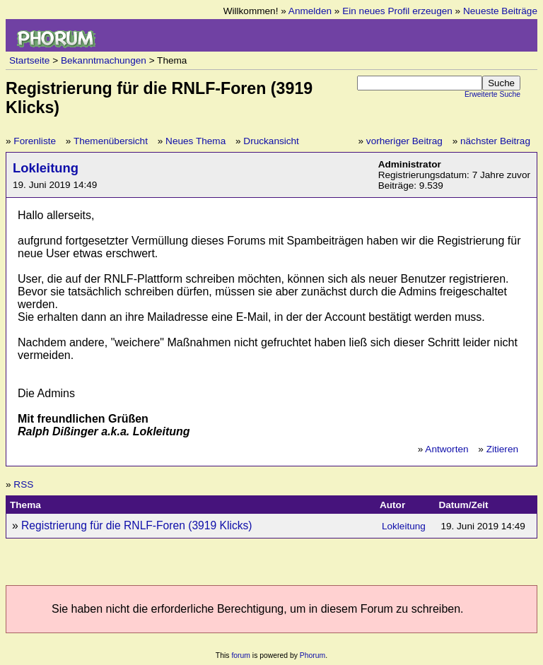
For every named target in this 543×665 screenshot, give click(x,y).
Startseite (29, 60)
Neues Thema (195, 141)
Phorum (312, 655)
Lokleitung (45, 167)
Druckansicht (271, 141)
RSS (23, 484)
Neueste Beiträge (500, 11)
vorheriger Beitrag (404, 141)
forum (240, 655)
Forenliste (34, 141)
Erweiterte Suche (492, 94)
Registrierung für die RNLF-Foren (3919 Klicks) (136, 525)
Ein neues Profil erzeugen (397, 11)
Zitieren (502, 449)
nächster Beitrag (495, 141)
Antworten (446, 449)
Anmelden (310, 11)
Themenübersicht (111, 141)
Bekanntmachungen (103, 60)
